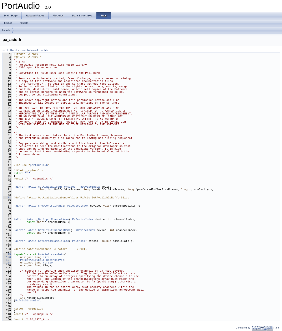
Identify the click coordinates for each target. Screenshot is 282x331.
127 (7, 260)
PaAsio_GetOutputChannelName (49, 230)
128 (7, 263)
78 (7, 197)
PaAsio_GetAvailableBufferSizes (51, 187)
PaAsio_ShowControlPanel (45, 206)
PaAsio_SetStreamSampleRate (48, 241)
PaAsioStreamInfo (51, 254)
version (48, 263)
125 (7, 254)
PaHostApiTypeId (32, 260)
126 (7, 257)
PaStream (78, 241)
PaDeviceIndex (89, 187)
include (6, 30)
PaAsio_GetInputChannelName (48, 219)
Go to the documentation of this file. (25, 50)
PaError (19, 187)
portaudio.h (39, 165)
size (46, 257)
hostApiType (55, 260)
